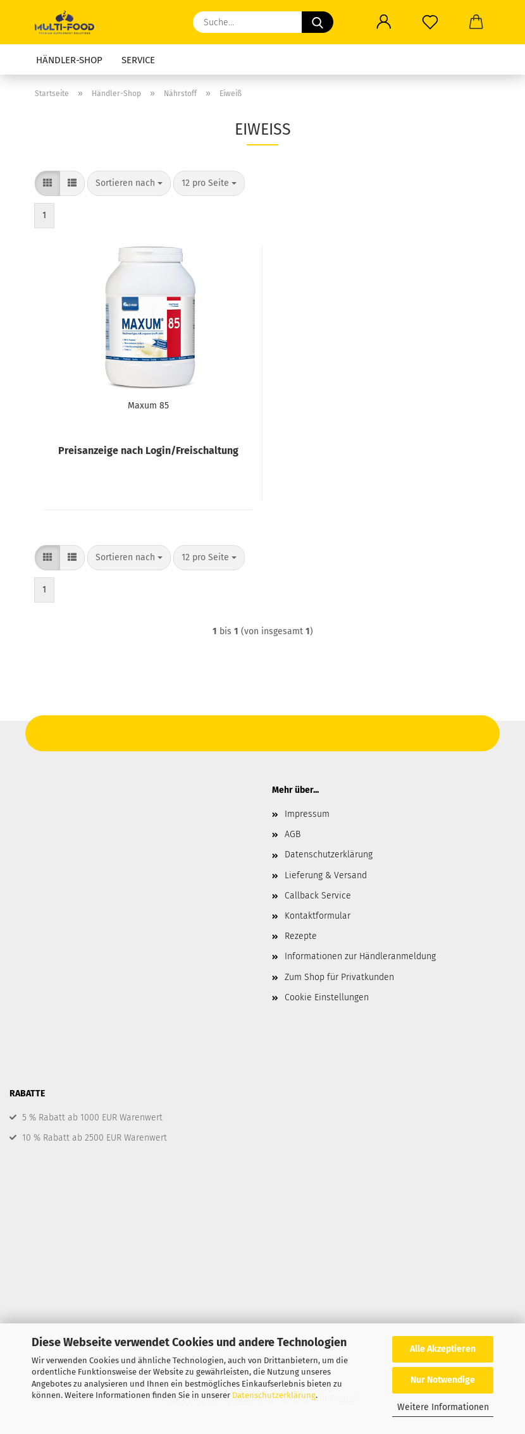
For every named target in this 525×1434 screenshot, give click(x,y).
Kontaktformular (317, 915)
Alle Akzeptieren (443, 1349)
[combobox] (129, 183)
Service (138, 60)
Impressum (307, 814)
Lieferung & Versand (326, 875)
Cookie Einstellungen (327, 997)
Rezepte (301, 936)
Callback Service (318, 895)
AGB (292, 834)
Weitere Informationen (443, 1407)
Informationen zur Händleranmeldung (360, 956)
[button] (47, 183)
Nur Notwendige (443, 1380)
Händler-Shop (69, 60)
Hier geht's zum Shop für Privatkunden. (262, 730)
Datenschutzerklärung (274, 1395)
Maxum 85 (148, 405)
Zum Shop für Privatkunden (339, 977)
